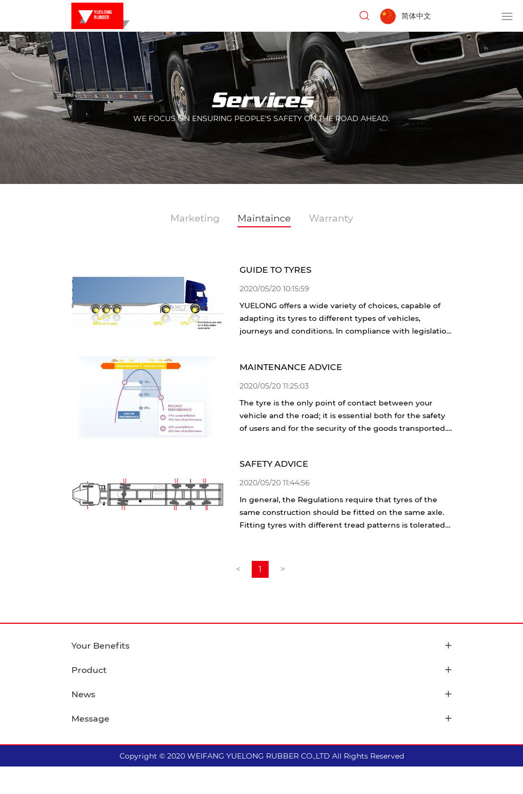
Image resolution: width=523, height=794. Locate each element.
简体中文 (416, 16)
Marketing (194, 218)
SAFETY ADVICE (274, 464)
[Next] (282, 569)
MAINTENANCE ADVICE (291, 367)
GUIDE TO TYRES (275, 270)
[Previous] (238, 569)
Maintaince (264, 218)
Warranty (331, 218)
